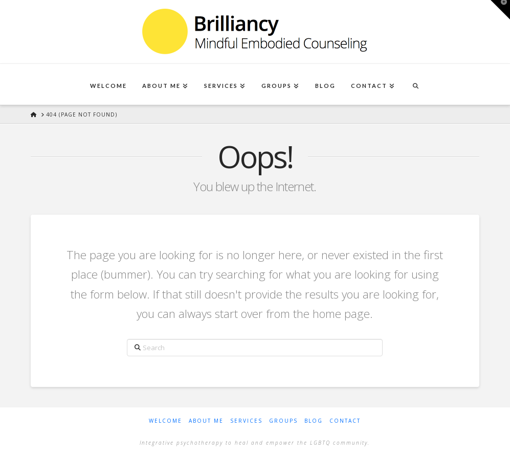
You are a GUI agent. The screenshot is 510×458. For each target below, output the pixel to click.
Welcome (165, 421)
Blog (313, 421)
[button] (500, 9)
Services (246, 421)
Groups (283, 421)
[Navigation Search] (415, 84)
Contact (345, 421)
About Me (206, 421)
